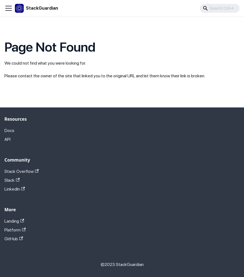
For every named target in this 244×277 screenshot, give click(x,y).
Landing (14, 221)
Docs (9, 130)
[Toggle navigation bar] (8, 8)
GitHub (13, 238)
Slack (12, 180)
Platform (15, 230)
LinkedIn (14, 189)
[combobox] (220, 8)
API (7, 139)
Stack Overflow (21, 171)
